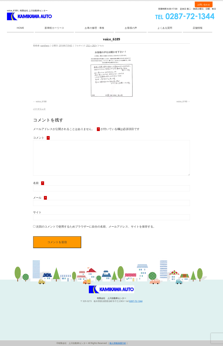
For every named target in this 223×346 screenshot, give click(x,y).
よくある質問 (164, 27)
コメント (41, 138)
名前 (38, 183)
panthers (44, 45)
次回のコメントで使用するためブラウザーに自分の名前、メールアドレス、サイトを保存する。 (96, 226)
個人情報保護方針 (117, 343)
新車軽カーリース (54, 27)
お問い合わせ (203, 4)
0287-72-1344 (135, 301)
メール (40, 197)
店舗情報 (197, 27)
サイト (37, 212)
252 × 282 (91, 45)
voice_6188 (41, 101)
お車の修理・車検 (94, 27)
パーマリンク (39, 108)
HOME (20, 27)
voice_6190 (181, 101)
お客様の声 (131, 27)
